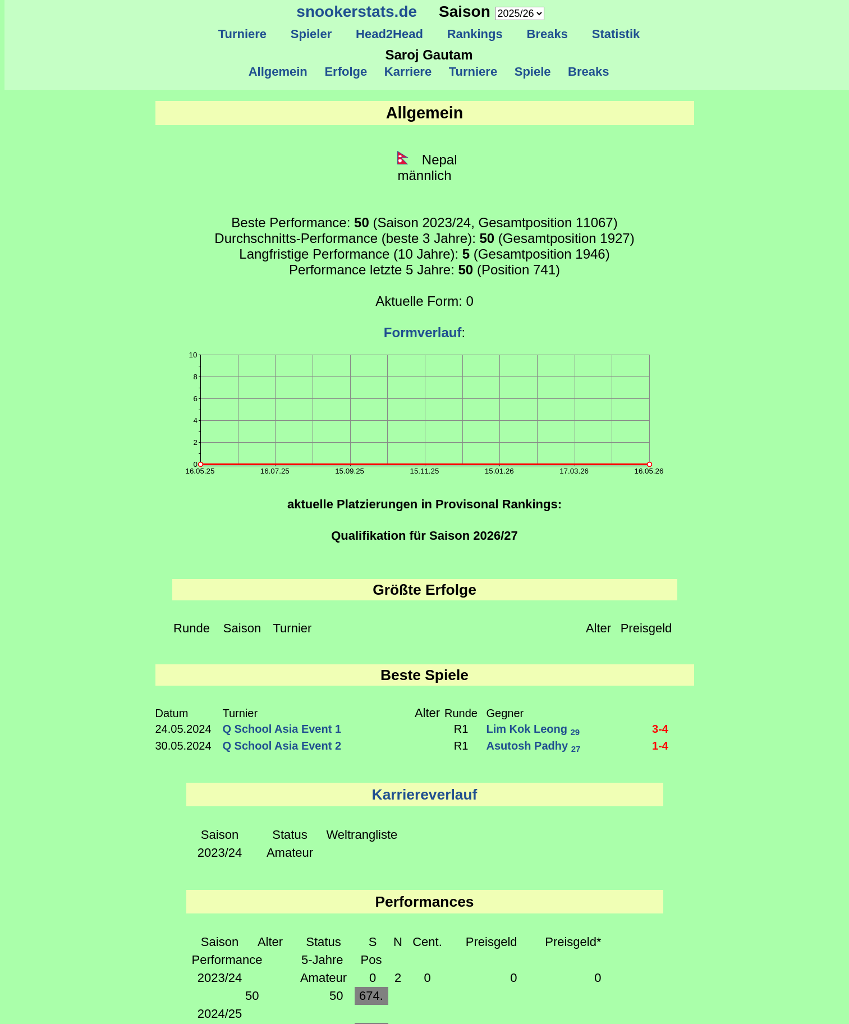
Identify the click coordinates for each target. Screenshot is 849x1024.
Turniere (242, 34)
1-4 (660, 746)
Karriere (408, 72)
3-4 (660, 729)
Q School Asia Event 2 (282, 746)
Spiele (532, 72)
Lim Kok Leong (533, 729)
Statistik (615, 34)
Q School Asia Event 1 (282, 729)
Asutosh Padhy (534, 746)
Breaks (547, 34)
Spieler (311, 34)
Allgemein (278, 72)
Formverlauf (423, 332)
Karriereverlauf (425, 794)
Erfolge (346, 72)
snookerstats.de (356, 11)
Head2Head (390, 34)
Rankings (475, 34)
